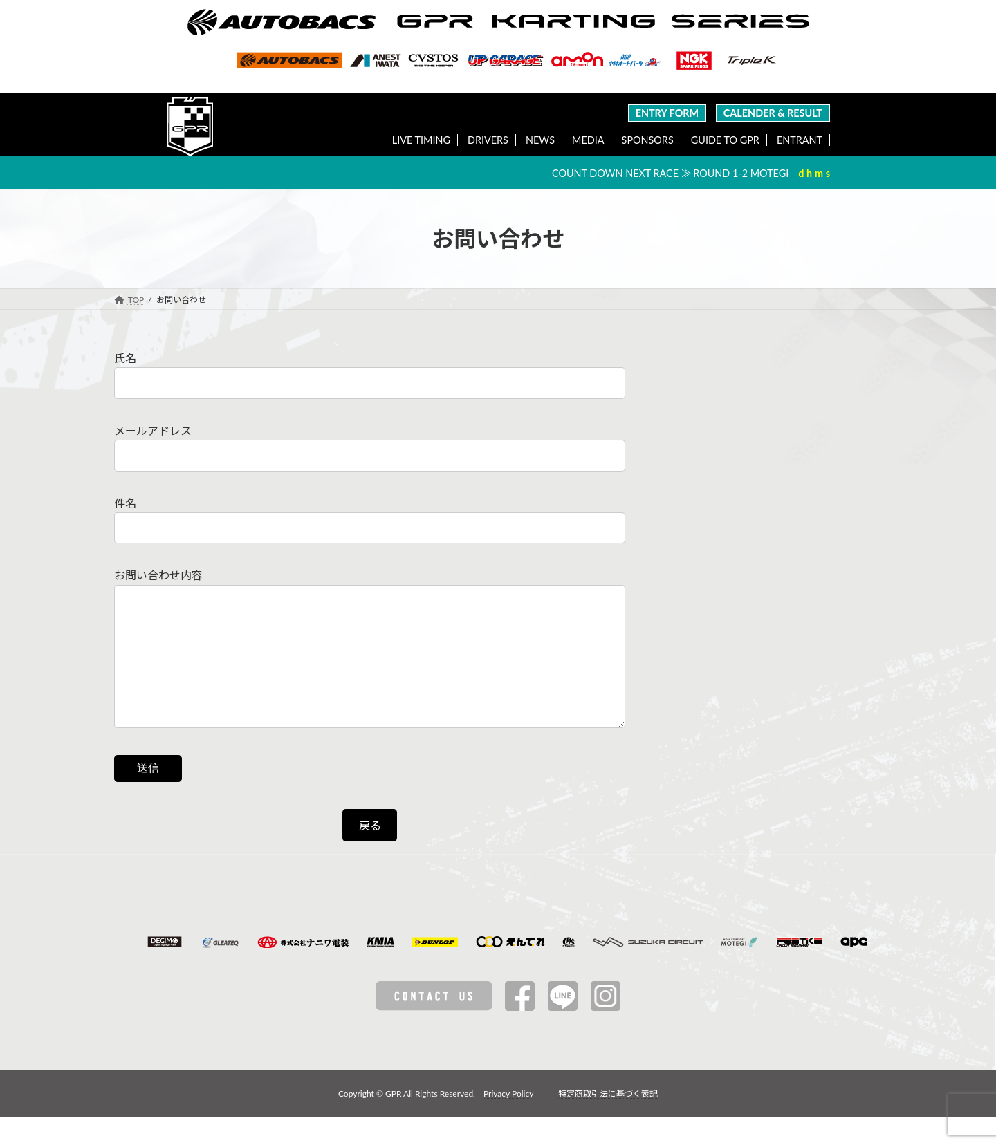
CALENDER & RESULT (772, 113)
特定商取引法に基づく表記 (608, 1121)
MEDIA (588, 140)
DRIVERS (488, 140)
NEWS (540, 140)
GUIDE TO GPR (725, 140)
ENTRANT (799, 140)
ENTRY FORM (667, 113)
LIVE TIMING (421, 140)
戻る (370, 852)
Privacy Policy (508, 1121)
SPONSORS (648, 140)
